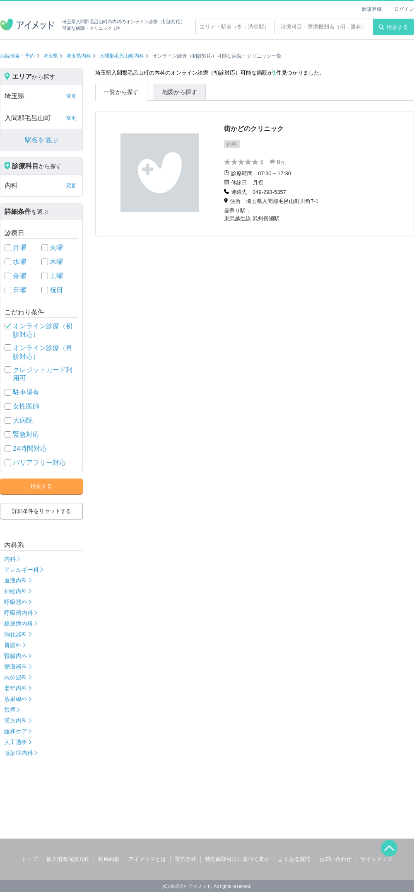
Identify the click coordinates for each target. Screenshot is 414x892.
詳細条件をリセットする (41, 511)
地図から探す (179, 92)
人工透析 (15, 742)
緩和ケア (15, 731)
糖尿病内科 (18, 623)
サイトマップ (376, 859)
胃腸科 (13, 645)
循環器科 (15, 666)
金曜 (19, 275)
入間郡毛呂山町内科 (121, 56)
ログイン (404, 9)
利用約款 (109, 859)
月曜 (19, 247)
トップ (30, 859)
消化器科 (15, 634)
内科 (10, 559)
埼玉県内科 (78, 56)
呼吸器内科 (18, 612)
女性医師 (26, 406)
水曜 (19, 261)
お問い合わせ (335, 859)
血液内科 (15, 580)
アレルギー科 (21, 569)
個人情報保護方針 (67, 859)
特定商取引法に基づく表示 (237, 859)
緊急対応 (26, 434)
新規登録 (372, 9)
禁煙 (10, 709)
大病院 (23, 420)
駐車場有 (26, 392)
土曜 (56, 275)
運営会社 (185, 859)
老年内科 (15, 688)
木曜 (56, 261)
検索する (393, 27)
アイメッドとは (147, 859)
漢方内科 (15, 720)
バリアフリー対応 (39, 462)
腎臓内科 (15, 656)
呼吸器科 (15, 602)
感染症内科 (18, 752)
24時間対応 (30, 448)
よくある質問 (294, 859)
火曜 (56, 247)
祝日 (56, 289)
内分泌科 (15, 677)
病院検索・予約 (17, 56)
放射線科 (15, 699)
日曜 (19, 289)
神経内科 (15, 591)
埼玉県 (50, 56)
